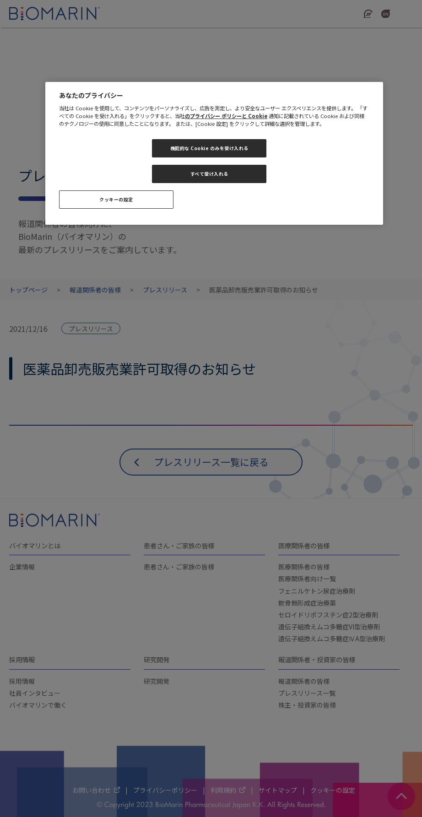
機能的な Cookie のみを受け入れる (209, 148)
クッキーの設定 (116, 199)
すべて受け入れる (209, 173)
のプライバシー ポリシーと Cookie (226, 115)
